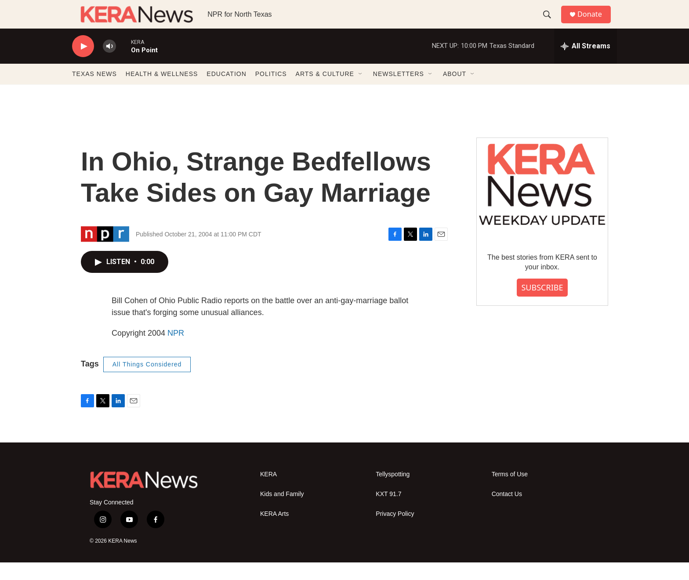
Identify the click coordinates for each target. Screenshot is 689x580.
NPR (175, 350)
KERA (268, 492)
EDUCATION (226, 91)
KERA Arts (274, 531)
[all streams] (585, 63)
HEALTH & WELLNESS (162, 91)
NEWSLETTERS (398, 91)
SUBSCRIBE (542, 305)
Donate (594, 23)
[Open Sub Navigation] (360, 91)
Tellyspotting (393, 492)
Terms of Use (510, 492)
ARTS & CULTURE (325, 91)
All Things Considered (147, 381)
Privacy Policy (395, 531)
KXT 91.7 (388, 511)
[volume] (109, 64)
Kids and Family (282, 511)
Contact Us (507, 511)
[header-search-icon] (550, 23)
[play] (83, 64)
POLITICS (271, 91)
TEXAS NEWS (94, 91)
